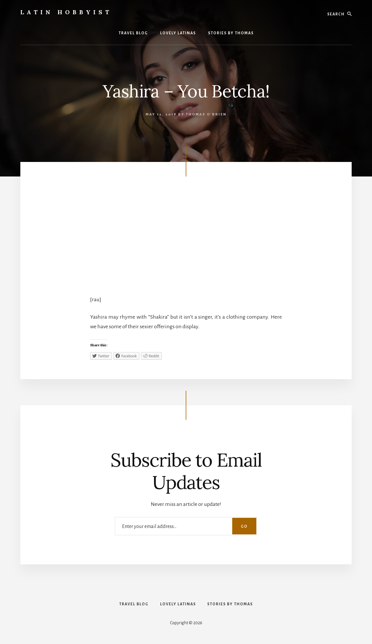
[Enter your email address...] (186, 526)
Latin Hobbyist (66, 12)
